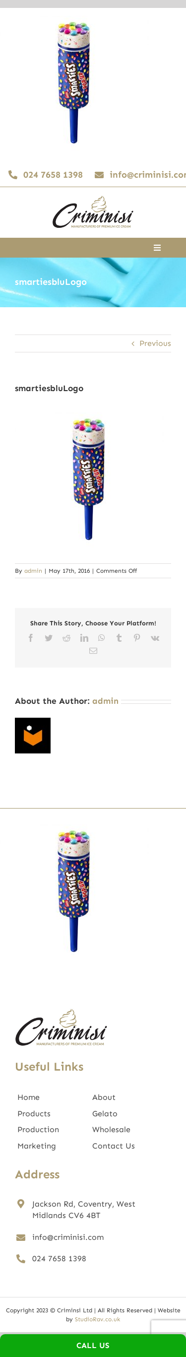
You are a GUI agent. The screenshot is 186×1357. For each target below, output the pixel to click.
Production (38, 1129)
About (104, 1097)
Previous (155, 343)
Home (28, 1097)
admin (33, 570)
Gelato (105, 1113)
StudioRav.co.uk (97, 1319)
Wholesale (111, 1129)
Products (34, 1113)
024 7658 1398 (59, 1258)
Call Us (93, 1345)
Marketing (36, 1146)
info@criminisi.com (68, 1237)
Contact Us (113, 1146)
